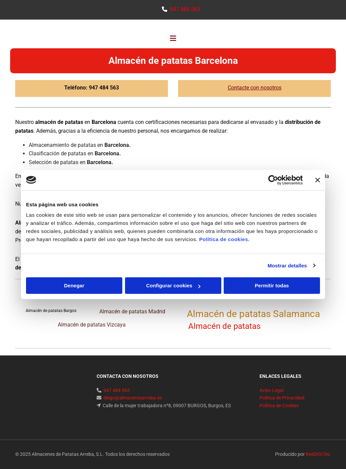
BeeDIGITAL (318, 454)
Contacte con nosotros (254, 87)
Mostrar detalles (287, 265)
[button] (173, 39)
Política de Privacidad (282, 397)
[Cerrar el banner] (317, 180)
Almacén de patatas (227, 326)
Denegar (74, 285)
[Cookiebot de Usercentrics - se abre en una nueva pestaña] (273, 180)
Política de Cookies (279, 405)
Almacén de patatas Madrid (132, 311)
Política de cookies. (224, 239)
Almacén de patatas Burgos (51, 310)
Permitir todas (272, 285)
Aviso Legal (271, 390)
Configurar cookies (173, 285)
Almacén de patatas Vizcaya (92, 324)
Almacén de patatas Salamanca (254, 313)
